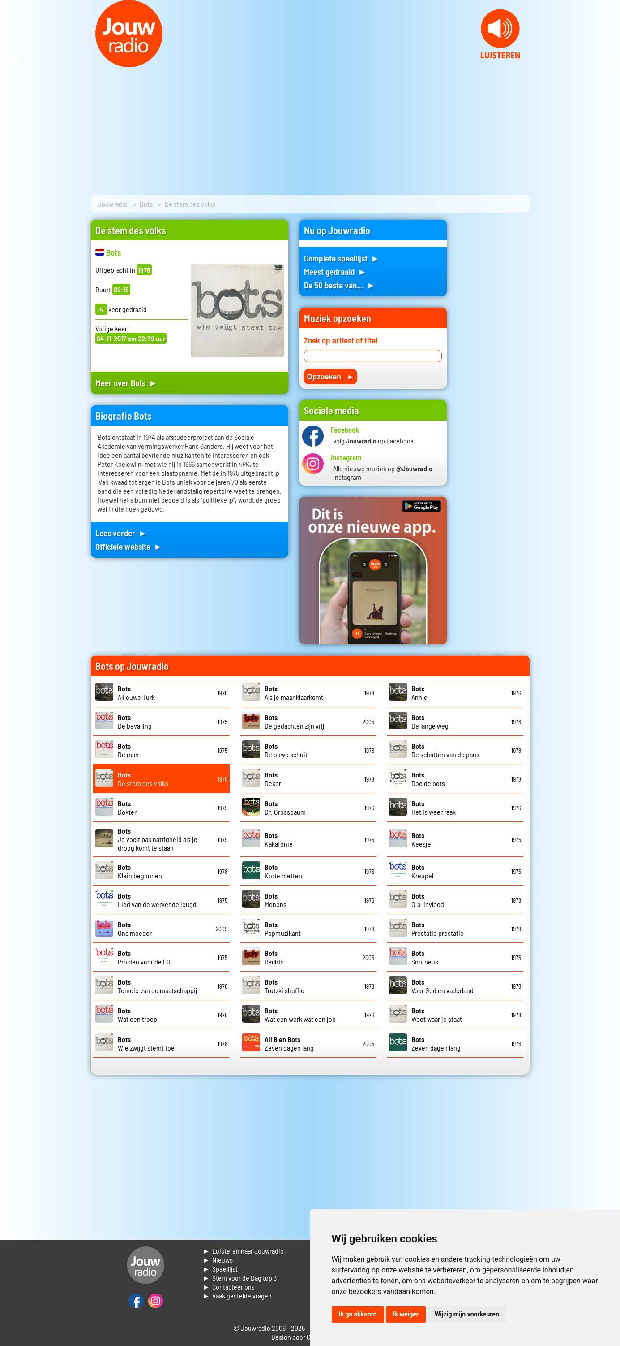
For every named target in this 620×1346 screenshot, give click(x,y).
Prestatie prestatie (437, 928)
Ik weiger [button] (406, 1314)
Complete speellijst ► (342, 258)
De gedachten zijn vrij (294, 721)
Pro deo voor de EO (144, 957)
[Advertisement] (494, 354)
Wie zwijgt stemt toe (146, 1043)
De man (128, 750)
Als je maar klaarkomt (294, 692)
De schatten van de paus (445, 750)
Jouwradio (113, 204)
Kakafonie (279, 839)
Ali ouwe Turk (136, 692)
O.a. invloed (427, 899)
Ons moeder (135, 928)
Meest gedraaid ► (335, 271)
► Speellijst (220, 1268)
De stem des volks (143, 778)
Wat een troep (137, 1014)
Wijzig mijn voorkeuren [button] (467, 1314)
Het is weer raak (433, 807)
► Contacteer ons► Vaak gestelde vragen (237, 1291)
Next (608, 62)
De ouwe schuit (286, 750)
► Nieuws (218, 1259)
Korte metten (283, 871)
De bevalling (135, 721)
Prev (11, 62)
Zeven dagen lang (289, 1043)
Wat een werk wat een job (300, 1014)
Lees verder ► (121, 533)
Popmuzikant (283, 928)
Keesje (421, 839)
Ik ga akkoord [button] (358, 1314)
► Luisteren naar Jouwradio (243, 1250)
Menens (275, 899)
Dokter (127, 807)
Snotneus (424, 957)
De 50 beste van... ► (340, 285)
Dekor (273, 778)
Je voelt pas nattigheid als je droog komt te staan (157, 839)
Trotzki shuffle (284, 985)
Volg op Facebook (373, 440)
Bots (146, 204)
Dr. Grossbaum (285, 807)
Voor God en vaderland (442, 985)
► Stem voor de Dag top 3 (240, 1277)
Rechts (274, 957)
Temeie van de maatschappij (157, 985)
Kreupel (422, 871)
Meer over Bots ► (126, 383)
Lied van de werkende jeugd (157, 899)
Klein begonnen (140, 871)
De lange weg (430, 721)
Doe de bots (428, 778)
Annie (419, 692)
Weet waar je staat (436, 1014)
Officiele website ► (128, 546)
